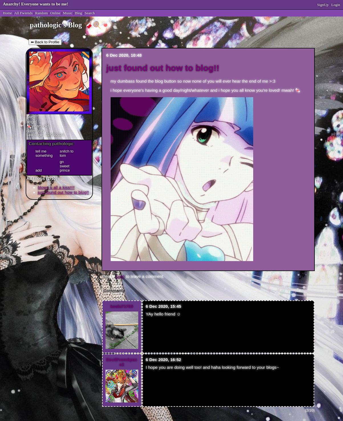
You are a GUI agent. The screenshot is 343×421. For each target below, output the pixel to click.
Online (55, 13)
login (120, 276)
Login (335, 5)
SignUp (322, 5)
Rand (41, 13)
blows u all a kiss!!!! (56, 187)
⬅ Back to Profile (45, 42)
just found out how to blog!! (63, 192)
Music (67, 13)
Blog (78, 13)
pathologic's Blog (56, 25)
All (23, 13)
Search (90, 13)
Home (7, 13)
